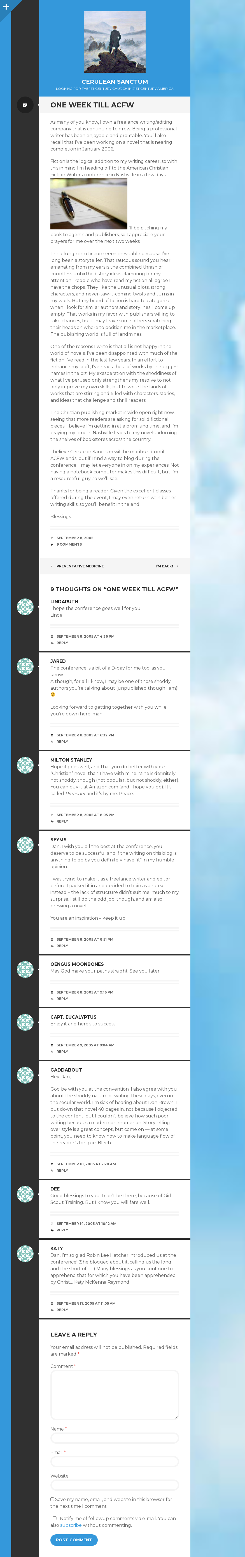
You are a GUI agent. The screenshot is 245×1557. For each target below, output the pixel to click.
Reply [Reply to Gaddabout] (62, 1170)
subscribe (71, 1525)
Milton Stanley (71, 760)
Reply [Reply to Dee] (62, 1230)
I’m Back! (167, 566)
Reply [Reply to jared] (62, 741)
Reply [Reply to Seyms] (62, 946)
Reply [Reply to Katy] (62, 1310)
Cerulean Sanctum (115, 81)
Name (58, 1429)
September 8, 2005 (75, 538)
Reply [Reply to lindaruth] (62, 643)
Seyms (58, 839)
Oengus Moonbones (77, 964)
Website (59, 1476)
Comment (63, 1366)
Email (58, 1452)
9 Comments (69, 544)
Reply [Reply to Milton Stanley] (62, 821)
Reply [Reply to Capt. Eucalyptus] (62, 1051)
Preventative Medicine (77, 566)
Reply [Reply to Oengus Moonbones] (62, 999)
